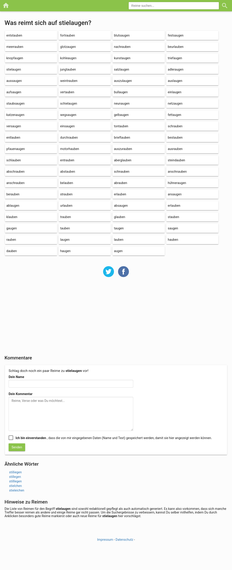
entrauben (67, 160)
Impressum (105, 539)
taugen (119, 228)
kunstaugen (122, 58)
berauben (12, 194)
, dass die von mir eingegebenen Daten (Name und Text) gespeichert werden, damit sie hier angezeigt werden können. (113, 438)
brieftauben (122, 137)
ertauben (174, 205)
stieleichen (16, 490)
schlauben (13, 160)
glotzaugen (68, 47)
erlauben (120, 194)
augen (118, 251)
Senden (17, 447)
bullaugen (121, 92)
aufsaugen (13, 92)
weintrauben (68, 81)
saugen (173, 228)
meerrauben (14, 47)
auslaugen (175, 81)
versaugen (13, 126)
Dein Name (16, 377)
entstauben (14, 35)
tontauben (121, 126)
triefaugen (175, 58)
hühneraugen (177, 183)
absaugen (121, 205)
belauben (66, 183)
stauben (173, 217)
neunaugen (122, 103)
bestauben (175, 137)
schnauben (121, 171)
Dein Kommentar (20, 394)
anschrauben (15, 183)
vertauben (67, 92)
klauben (11, 217)
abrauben (120, 183)
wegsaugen (68, 115)
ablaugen (12, 205)
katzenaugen (15, 115)
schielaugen (68, 103)
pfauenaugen (15, 149)
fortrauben (67, 35)
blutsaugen (122, 35)
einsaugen (67, 126)
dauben (11, 251)
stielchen (15, 486)
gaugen (11, 228)
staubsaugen (15, 103)
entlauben (13, 137)
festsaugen (176, 35)
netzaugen (175, 103)
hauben (173, 239)
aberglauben (122, 160)
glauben (119, 217)
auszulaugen (123, 81)
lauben (118, 239)
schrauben (175, 126)
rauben (11, 239)
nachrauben (122, 47)
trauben (65, 217)
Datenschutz (124, 539)
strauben (66, 194)
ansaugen (174, 194)
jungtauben (68, 69)
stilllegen (15, 481)
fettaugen (174, 115)
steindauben (176, 160)
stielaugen (13, 69)
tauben (65, 228)
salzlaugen (121, 69)
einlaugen (174, 92)
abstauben (67, 171)
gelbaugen (121, 115)
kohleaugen (68, 58)
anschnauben (177, 171)
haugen (65, 251)
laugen (65, 239)
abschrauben (15, 171)
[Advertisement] (116, 319)
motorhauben (69, 149)
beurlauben (176, 47)
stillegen (15, 477)
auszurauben (123, 149)
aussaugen (14, 81)
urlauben (66, 205)
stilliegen (15, 472)
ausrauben (175, 149)
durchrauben (69, 137)
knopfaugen (14, 58)
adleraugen (175, 69)
